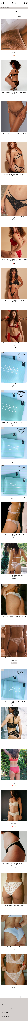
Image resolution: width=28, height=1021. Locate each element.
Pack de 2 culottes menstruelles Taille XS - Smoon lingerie (14, 702)
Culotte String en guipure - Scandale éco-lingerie (14, 342)
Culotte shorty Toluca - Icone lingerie (14, 51)
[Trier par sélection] (20, 16)
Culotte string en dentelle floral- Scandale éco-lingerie (14, 133)
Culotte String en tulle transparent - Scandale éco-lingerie (14, 301)
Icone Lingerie (14, 52)
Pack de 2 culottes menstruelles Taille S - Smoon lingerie (14, 497)
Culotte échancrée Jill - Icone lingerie (14, 739)
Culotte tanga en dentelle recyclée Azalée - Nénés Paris (14, 657)
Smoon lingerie (14, 386)
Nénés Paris (14, 535)
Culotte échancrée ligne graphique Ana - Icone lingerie (14, 92)
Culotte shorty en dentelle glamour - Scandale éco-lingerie (14, 217)
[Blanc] (12, 347)
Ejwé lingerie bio (14, 782)
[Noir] (14, 263)
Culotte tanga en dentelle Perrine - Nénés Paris (14, 534)
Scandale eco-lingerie (14, 134)
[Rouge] (13, 263)
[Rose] (13, 55)
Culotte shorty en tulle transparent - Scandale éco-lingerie (14, 175)
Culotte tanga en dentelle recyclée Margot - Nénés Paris (14, 616)
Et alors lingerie (14, 865)
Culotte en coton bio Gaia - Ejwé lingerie (14, 781)
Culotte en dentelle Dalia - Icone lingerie (14, 946)
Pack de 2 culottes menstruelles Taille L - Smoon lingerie (14, 422)
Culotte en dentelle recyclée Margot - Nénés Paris (14, 986)
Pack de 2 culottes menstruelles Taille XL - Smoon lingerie (14, 384)
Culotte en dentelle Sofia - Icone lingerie (14, 905)
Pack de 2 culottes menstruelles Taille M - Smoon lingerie (14, 459)
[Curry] (14, 55)
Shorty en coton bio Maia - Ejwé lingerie (14, 822)
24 (25, 16)
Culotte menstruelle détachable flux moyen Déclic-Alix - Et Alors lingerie (14, 864)
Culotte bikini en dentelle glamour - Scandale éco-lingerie (14, 259)
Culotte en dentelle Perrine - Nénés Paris (14, 575)
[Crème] (15, 785)
